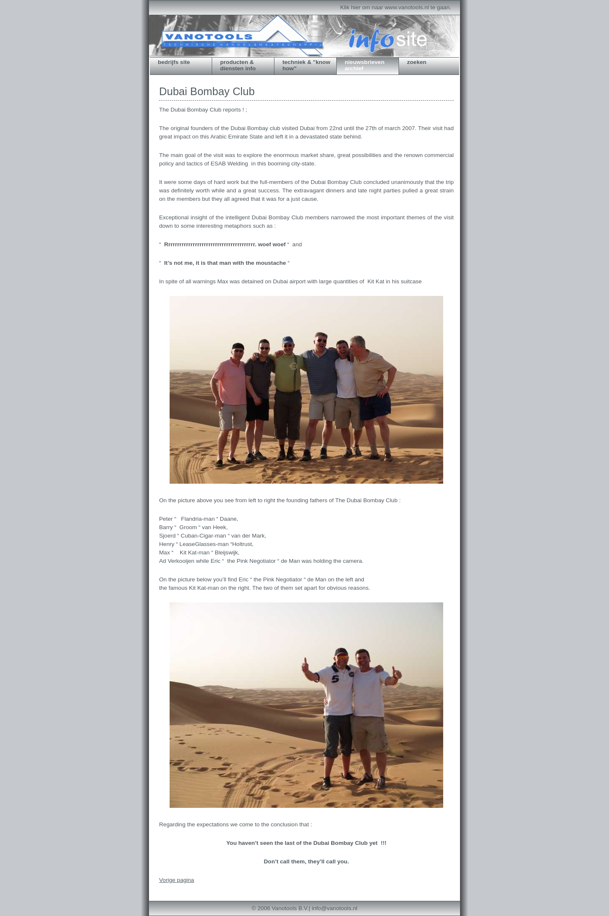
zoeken (416, 62)
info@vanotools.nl (334, 908)
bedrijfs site (174, 62)
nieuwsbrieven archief (364, 65)
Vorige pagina (176, 880)
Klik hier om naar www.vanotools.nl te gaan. (395, 7)
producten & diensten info (238, 65)
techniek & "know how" (306, 65)
